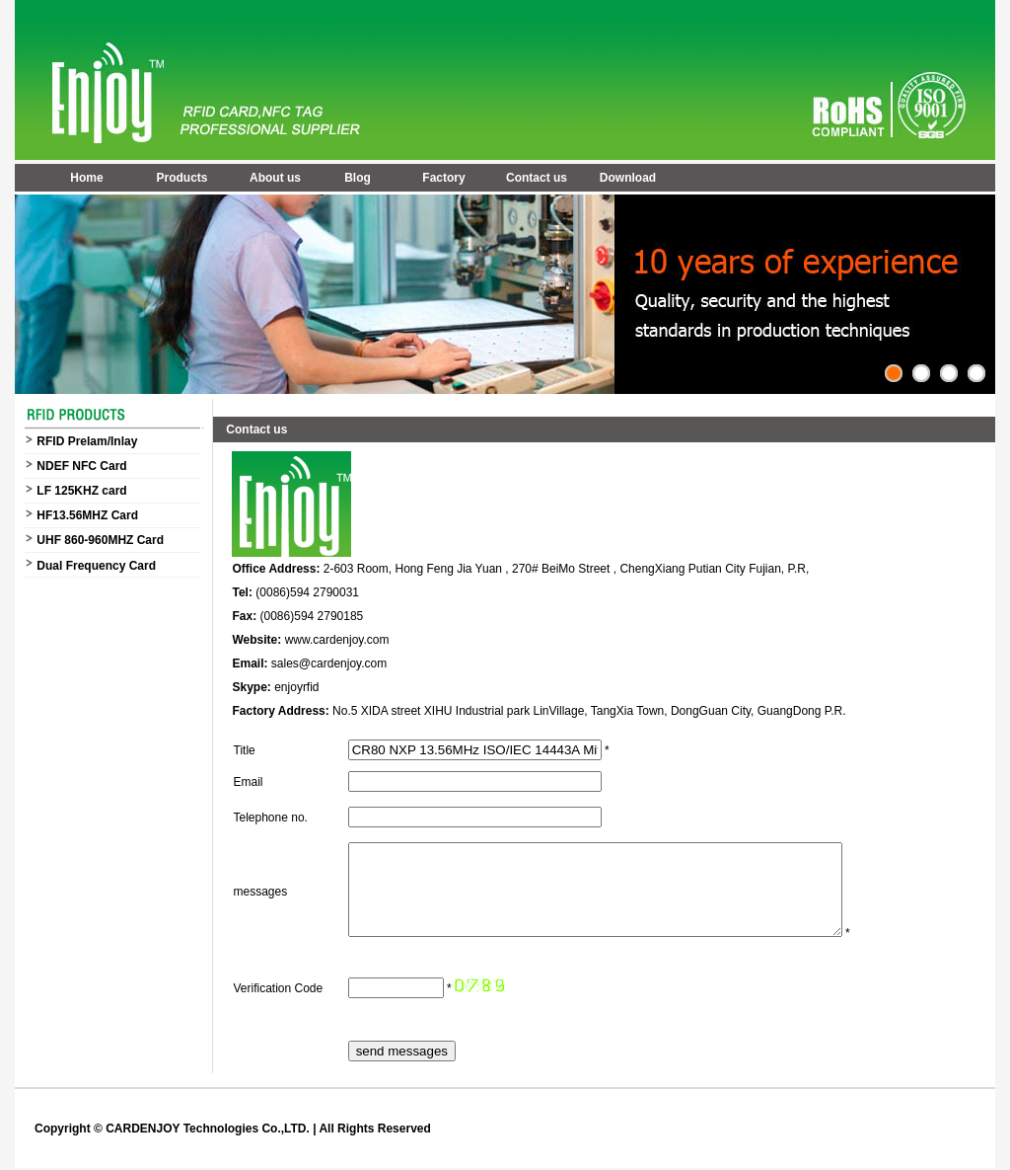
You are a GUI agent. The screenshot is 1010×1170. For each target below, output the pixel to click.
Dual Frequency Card (96, 566)
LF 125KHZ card (81, 491)
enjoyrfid (296, 687)
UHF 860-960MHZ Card (100, 540)
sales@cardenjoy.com (329, 663)
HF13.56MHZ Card (87, 515)
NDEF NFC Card (81, 466)
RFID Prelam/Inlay (86, 441)
